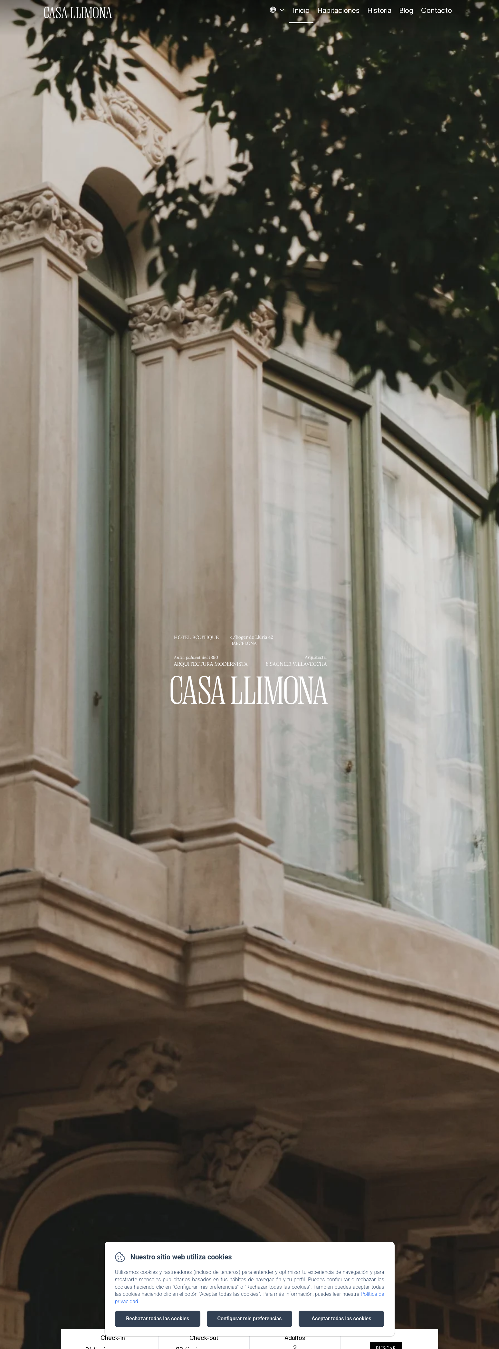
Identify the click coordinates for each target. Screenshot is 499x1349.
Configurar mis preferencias (249, 1318)
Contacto (436, 10)
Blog (406, 10)
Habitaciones (338, 10)
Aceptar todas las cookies (341, 1318)
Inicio (301, 10)
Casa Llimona (77, 13)
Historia (379, 10)
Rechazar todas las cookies (157, 1318)
